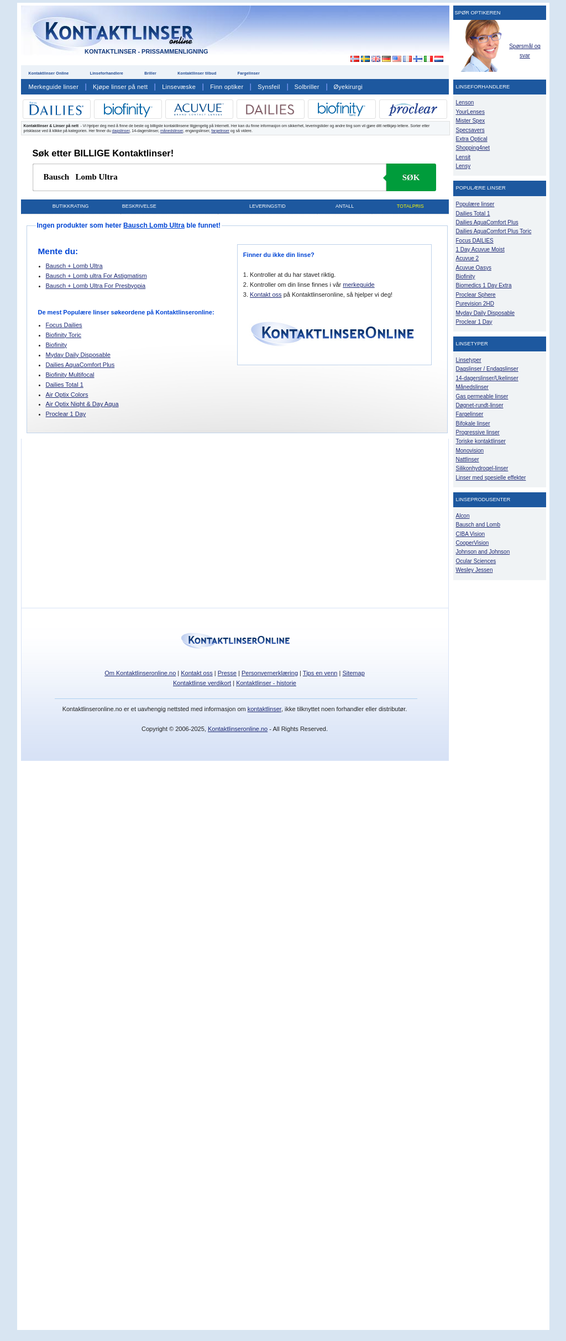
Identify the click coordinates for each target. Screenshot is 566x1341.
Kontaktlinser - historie (266, 683)
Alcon (463, 516)
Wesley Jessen (474, 570)
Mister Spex (470, 121)
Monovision (470, 451)
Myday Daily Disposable (78, 354)
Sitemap (353, 673)
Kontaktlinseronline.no (238, 728)
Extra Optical (472, 139)
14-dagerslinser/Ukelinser (487, 378)
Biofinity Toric (64, 335)
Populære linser (475, 204)
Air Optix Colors (67, 394)
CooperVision (472, 543)
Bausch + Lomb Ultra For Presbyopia (96, 285)
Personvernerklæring (270, 673)
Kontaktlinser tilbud (196, 73)
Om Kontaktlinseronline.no (140, 673)
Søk (411, 177)
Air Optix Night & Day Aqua (82, 404)
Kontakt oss (265, 294)
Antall (345, 206)
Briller (150, 73)
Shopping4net (473, 148)
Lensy (463, 166)
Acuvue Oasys (473, 268)
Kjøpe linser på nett (120, 86)
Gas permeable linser (482, 396)
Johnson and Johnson (483, 552)
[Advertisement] (348, 32)
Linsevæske (179, 86)
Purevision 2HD (475, 304)
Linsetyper (468, 360)
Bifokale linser (473, 423)
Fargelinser (249, 73)
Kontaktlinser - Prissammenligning (146, 51)
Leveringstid (267, 206)
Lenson (465, 102)
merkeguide (358, 284)
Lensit (463, 157)
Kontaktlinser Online (49, 73)
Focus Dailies (64, 325)
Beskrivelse (139, 206)
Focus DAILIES (475, 241)
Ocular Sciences (476, 561)
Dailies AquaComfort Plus (80, 364)
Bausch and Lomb (478, 525)
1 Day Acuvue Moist (480, 249)
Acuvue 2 (467, 258)
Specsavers (470, 130)
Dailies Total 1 (64, 384)
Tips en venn (320, 673)
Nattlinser (467, 459)
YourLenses (470, 112)
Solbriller (307, 86)
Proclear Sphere (476, 295)
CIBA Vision (470, 534)
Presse (227, 673)
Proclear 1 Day (66, 414)
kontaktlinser (264, 709)
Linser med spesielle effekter (491, 478)
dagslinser (121, 131)
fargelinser (220, 131)
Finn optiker (226, 86)
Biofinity (56, 344)
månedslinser (171, 131)
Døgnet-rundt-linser (480, 405)
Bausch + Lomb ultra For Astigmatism (96, 275)
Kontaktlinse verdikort (202, 683)
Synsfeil (269, 86)
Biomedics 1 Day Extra (484, 285)
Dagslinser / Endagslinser (487, 369)
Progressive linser (478, 432)
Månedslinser (472, 387)
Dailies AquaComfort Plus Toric (494, 231)
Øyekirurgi (348, 86)
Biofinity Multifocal (70, 374)
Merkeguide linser (54, 86)
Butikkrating (71, 206)
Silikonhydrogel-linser (482, 468)
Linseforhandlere (106, 73)
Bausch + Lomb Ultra (74, 265)
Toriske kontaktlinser (481, 441)
